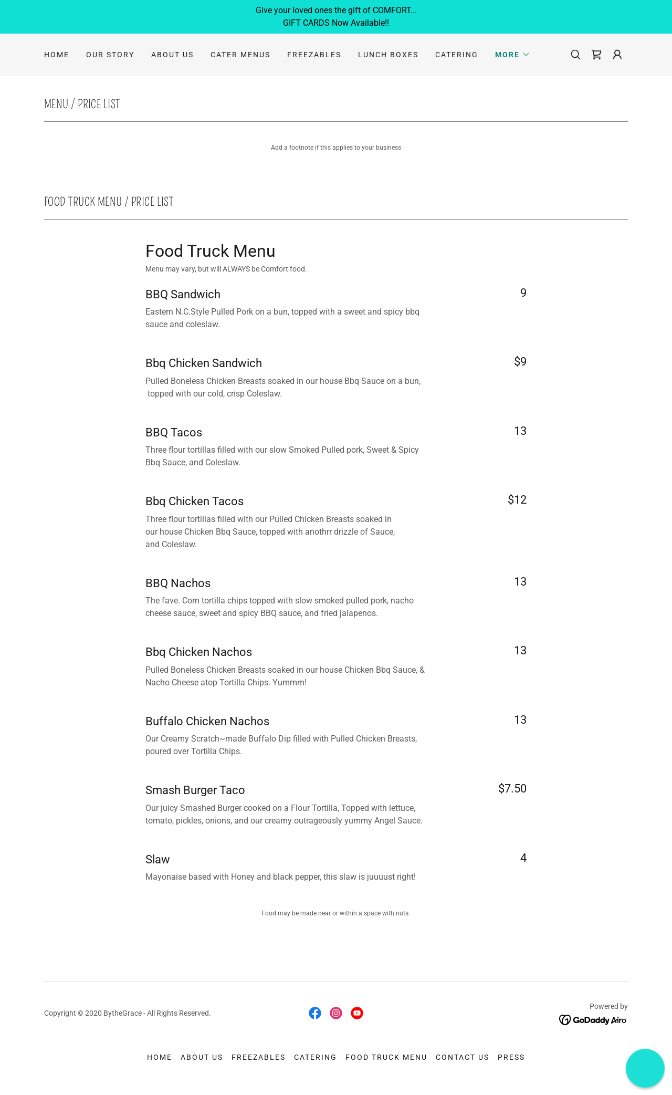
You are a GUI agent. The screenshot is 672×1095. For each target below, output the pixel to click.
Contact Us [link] (462, 1057)
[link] (596, 54)
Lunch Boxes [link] (388, 54)
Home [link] (56, 54)
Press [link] (511, 1057)
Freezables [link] (314, 54)
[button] (512, 54)
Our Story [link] (110, 54)
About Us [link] (172, 54)
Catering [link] (456, 54)
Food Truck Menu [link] (386, 1057)
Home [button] (159, 1057)
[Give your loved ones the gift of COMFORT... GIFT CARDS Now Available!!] (336, 16)
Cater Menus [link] (240, 54)
